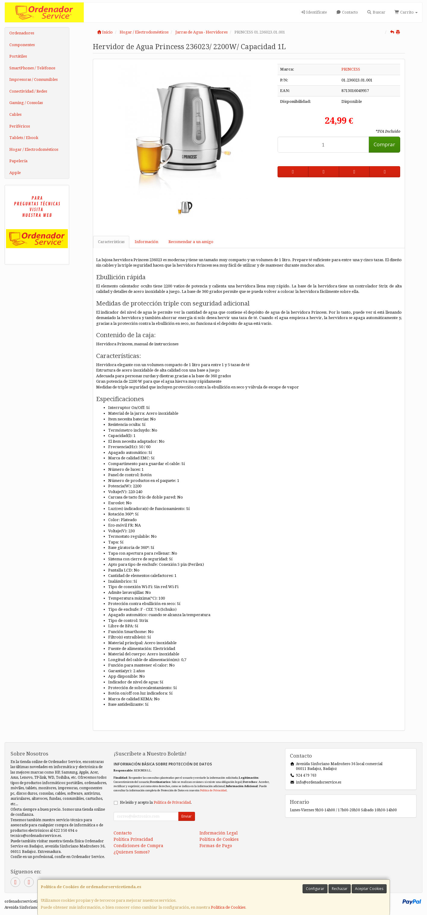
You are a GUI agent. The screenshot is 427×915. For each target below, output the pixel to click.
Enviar (186, 816)
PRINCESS (350, 69)
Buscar (376, 12)
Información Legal (218, 833)
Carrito (406, 12)
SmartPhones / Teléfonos (32, 68)
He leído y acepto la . (156, 802)
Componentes (22, 45)
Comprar (384, 144)
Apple (15, 172)
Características (111, 241)
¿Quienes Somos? (132, 852)
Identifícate (313, 12)
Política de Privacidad (213, 790)
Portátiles (18, 56)
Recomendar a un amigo (190, 241)
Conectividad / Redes (28, 91)
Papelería (18, 161)
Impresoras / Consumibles (33, 79)
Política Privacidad (133, 839)
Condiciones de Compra (138, 845)
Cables (15, 114)
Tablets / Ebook (23, 137)
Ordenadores (21, 33)
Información (146, 241)
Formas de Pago (215, 845)
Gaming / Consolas (26, 102)
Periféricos (19, 126)
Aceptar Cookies (369, 888)
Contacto (347, 12)
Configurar (315, 888)
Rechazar (339, 888)
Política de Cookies (228, 907)
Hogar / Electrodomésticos (33, 149)
